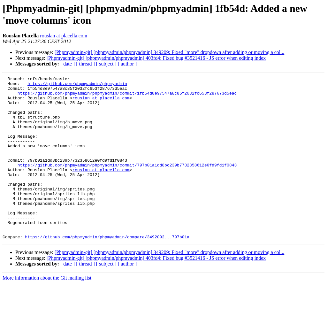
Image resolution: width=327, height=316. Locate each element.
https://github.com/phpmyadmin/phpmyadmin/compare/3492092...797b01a (107, 269)
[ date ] (67, 63)
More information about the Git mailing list (47, 310)
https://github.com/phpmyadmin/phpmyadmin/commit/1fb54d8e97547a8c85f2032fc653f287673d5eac (127, 97)
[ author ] (127, 63)
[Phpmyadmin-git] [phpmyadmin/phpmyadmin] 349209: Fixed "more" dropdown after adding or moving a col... (170, 52)
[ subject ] (106, 63)
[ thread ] (85, 63)
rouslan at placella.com (63, 35)
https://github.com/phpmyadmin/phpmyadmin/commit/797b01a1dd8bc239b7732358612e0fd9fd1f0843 (127, 183)
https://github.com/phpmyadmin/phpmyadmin (77, 85)
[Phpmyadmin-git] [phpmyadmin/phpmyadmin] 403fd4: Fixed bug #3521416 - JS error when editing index (156, 58)
